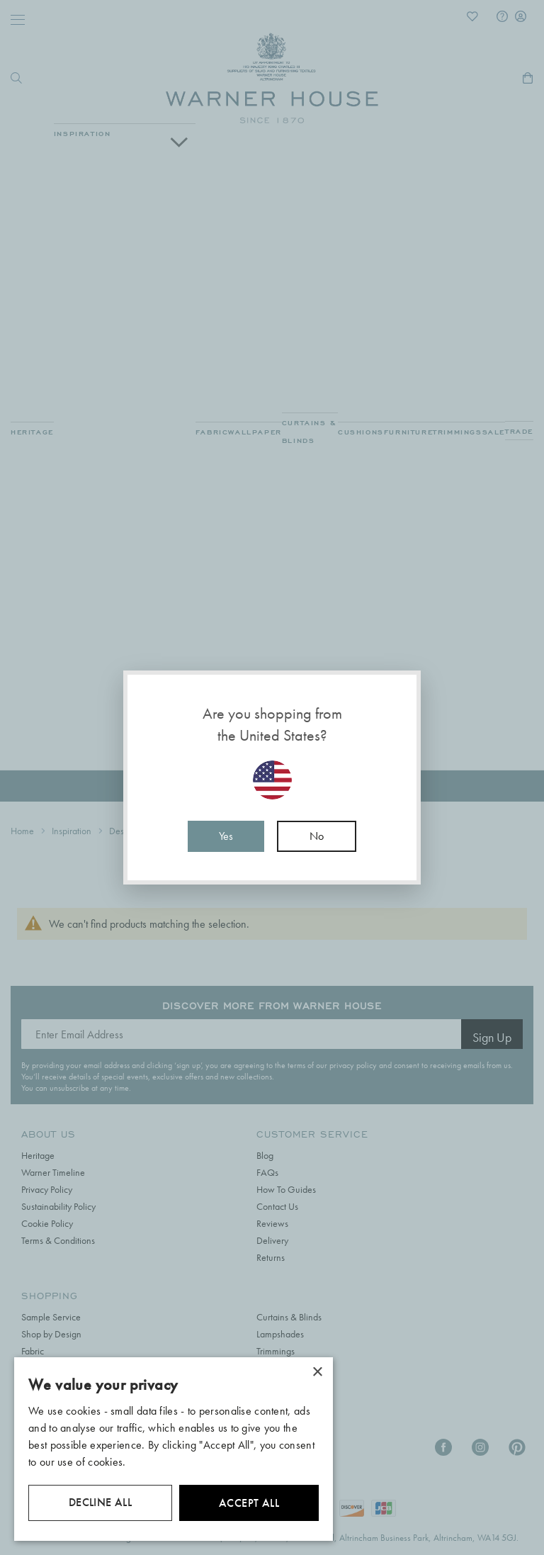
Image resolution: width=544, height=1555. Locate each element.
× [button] (317, 1372)
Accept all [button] (249, 1502)
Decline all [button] (100, 1502)
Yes (226, 836)
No (317, 836)
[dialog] (173, 1449)
